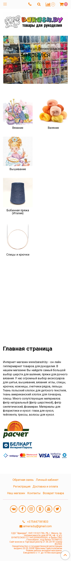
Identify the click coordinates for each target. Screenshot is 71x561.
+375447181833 (37, 521)
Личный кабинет (47, 480)
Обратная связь (23, 480)
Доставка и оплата (45, 486)
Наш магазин (16, 493)
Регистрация (21, 486)
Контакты (34, 493)
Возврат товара (53, 493)
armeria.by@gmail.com (37, 526)
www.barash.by (38, 362)
